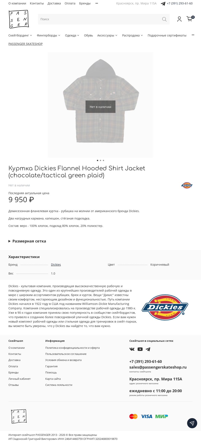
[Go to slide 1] (97, 160)
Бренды (85, 3)
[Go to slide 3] (103, 160)
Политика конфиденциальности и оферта (72, 348)
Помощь (51, 372)
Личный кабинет (19, 379)
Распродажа (132, 35)
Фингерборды (49, 35)
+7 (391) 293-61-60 (180, 3)
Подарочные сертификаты (167, 35)
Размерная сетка (29, 241)
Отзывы (13, 385)
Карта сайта (53, 379)
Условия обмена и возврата (63, 360)
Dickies (56, 265)
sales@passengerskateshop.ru (158, 367)
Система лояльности (58, 385)
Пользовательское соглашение (65, 354)
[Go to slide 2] (100, 160)
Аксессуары (107, 35)
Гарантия (51, 366)
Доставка (54, 3)
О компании (17, 3)
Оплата (70, 3)
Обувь (88, 35)
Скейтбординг (20, 35)
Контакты (37, 3)
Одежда (72, 35)
